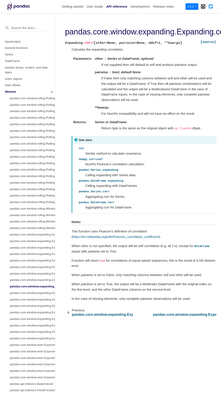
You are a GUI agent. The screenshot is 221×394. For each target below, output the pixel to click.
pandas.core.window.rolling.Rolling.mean (32, 56)
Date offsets (13, 30)
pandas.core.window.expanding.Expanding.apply (32, 257)
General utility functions (20, 374)
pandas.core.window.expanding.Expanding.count (32, 179)
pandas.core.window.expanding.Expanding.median (32, 199)
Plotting (10, 367)
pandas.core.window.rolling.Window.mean (32, 153)
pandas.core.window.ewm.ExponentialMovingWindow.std (32, 303)
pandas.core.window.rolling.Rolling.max (32, 88)
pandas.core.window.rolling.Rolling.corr (32, 95)
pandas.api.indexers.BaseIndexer (31, 329)
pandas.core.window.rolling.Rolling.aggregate (32, 127)
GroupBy (11, 348)
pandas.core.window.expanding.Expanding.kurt (32, 250)
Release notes (163, 6)
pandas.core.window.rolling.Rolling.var (32, 69)
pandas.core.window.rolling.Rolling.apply (32, 121)
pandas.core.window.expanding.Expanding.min (32, 218)
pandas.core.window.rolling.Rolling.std (32, 75)
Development (140, 6)
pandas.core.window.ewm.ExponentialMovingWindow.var (32, 309)
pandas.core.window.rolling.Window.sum (32, 160)
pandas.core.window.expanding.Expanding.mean (32, 192)
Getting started (72, 6)
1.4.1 (190, 6)
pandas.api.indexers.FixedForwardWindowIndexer (32, 335)
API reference (116, 6)
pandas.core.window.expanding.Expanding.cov (32, 238)
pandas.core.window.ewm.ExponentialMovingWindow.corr (32, 315)
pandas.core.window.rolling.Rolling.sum (32, 49)
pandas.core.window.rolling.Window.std (32, 173)
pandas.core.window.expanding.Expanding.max (32, 225)
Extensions (12, 380)
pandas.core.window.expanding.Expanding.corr (32, 231)
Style (8, 361)
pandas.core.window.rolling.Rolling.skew (32, 108)
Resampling (12, 354)
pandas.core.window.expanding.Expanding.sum (32, 186)
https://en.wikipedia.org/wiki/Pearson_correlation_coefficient (116, 237)
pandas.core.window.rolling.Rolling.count (32, 43)
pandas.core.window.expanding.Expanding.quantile (32, 270)
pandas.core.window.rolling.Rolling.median (32, 62)
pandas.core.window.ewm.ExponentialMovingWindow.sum (32, 296)
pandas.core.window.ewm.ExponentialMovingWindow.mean (32, 290)
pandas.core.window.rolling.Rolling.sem (32, 140)
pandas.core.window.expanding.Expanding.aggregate (32, 264)
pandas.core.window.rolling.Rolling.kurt (32, 114)
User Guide (94, 6)
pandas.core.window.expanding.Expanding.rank (32, 283)
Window (10, 36)
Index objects (13, 24)
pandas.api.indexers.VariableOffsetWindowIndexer (32, 341)
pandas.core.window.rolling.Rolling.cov (32, 101)
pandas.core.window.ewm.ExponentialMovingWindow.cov (32, 322)
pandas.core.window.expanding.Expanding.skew (32, 244)
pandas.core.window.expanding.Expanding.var (32, 205)
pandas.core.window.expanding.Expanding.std (32, 212)
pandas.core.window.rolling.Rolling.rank (32, 147)
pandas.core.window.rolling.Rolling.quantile (32, 134)
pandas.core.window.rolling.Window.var (32, 166)
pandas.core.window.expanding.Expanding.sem (32, 276)
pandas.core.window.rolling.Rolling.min (32, 82)
